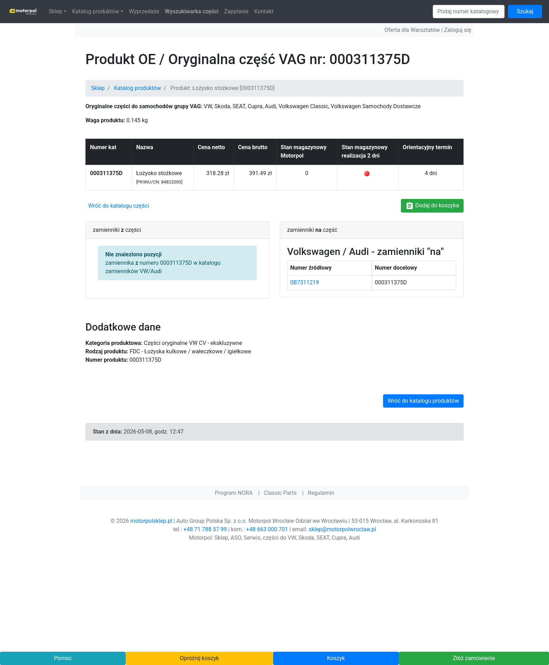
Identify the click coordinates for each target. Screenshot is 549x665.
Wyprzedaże (144, 11)
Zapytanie (236, 11)
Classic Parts (280, 493)
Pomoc (63, 658)
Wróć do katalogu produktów (423, 400)
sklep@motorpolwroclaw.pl (342, 529)
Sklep (55, 11)
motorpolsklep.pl (151, 521)
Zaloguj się (457, 30)
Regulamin (321, 493)
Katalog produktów (95, 11)
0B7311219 (304, 282)
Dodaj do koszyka (432, 206)
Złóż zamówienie (474, 658)
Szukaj (525, 11)
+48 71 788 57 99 (205, 529)
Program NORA (233, 493)
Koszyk (336, 658)
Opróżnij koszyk (199, 658)
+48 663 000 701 (267, 529)
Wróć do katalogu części (118, 205)
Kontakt (263, 11)
